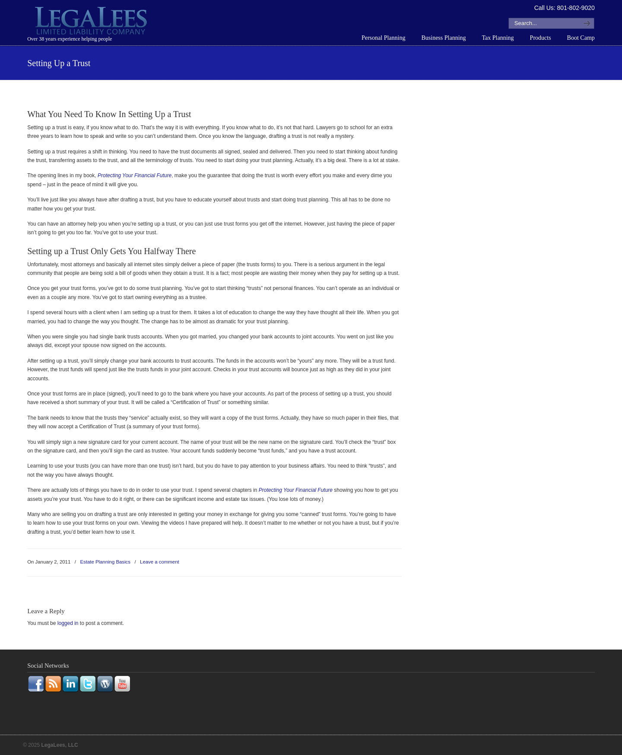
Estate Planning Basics (105, 561)
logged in (68, 623)
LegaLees (92, 22)
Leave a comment (159, 561)
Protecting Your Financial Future (134, 175)
